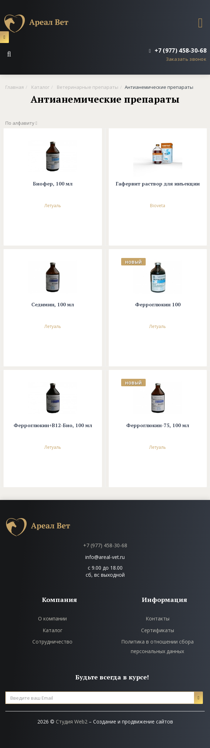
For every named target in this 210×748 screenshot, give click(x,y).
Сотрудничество (52, 641)
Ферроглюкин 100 (158, 305)
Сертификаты (157, 630)
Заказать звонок (186, 59)
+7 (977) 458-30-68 (105, 545)
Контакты (157, 618)
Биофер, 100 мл (52, 184)
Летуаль (52, 206)
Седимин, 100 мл (52, 305)
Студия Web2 (71, 721)
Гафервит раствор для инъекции (158, 184)
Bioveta (157, 206)
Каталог (53, 630)
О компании (52, 618)
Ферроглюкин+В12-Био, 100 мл (53, 426)
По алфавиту (21, 123)
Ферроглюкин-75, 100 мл (157, 426)
